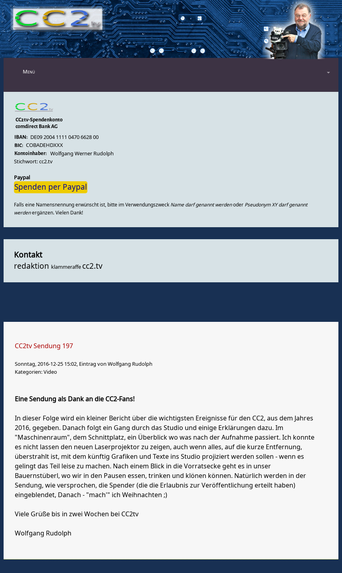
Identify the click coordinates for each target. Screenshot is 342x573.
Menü (29, 71)
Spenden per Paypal (50, 187)
